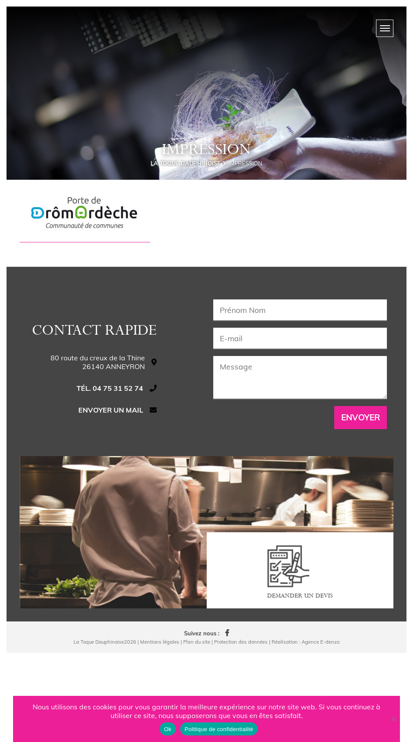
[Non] (393, 719)
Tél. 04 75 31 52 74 (110, 477)
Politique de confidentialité (219, 729)
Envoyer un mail (110, 499)
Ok (167, 729)
